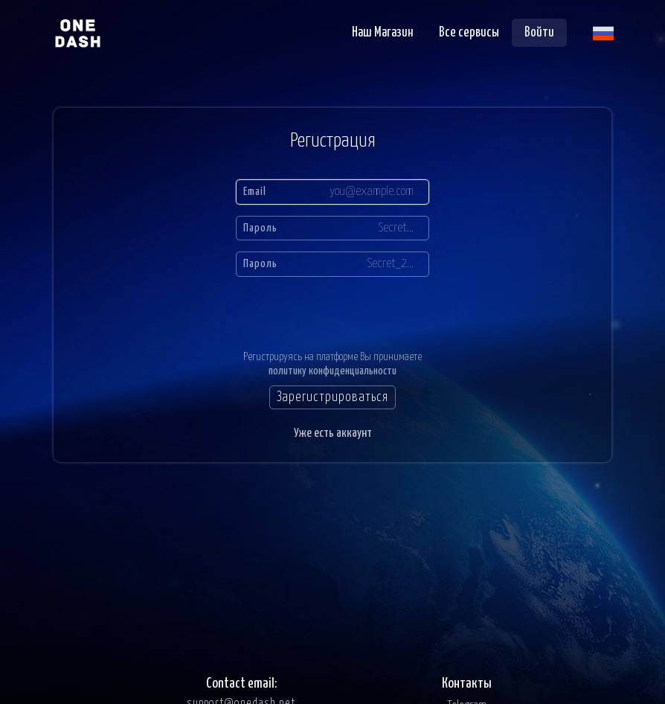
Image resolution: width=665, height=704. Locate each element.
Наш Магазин (383, 32)
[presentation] (334, 309)
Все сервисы (469, 32)
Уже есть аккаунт (333, 433)
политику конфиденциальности (332, 371)
